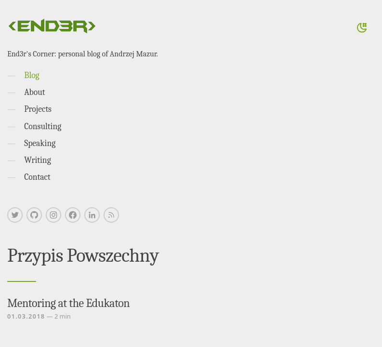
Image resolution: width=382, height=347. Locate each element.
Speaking (39, 143)
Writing (37, 160)
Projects (38, 109)
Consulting (42, 126)
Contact (37, 177)
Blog (31, 75)
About (34, 92)
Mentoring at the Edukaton (68, 303)
